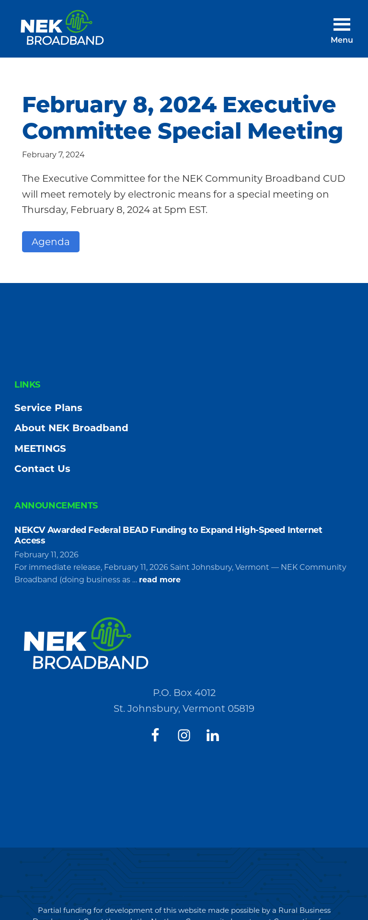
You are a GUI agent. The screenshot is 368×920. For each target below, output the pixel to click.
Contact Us (42, 468)
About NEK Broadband (71, 428)
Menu (342, 41)
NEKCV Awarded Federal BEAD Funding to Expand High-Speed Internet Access (168, 535)
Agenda (51, 242)
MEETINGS (40, 448)
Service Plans (48, 407)
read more (160, 580)
